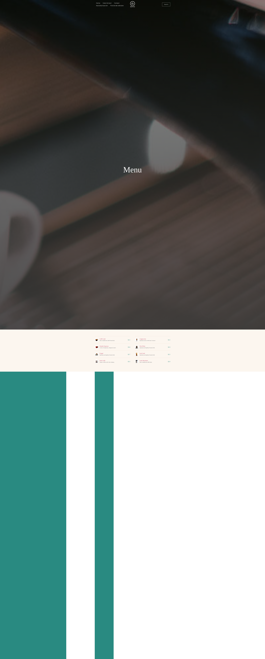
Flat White (142, 346)
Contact (116, 3)
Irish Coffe (102, 360)
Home (98, 3)
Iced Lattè (142, 353)
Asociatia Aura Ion (102, 5)
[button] (166, 4)
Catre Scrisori (107, 3)
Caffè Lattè (103, 339)
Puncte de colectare (117, 5)
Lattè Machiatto (144, 360)
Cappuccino (143, 339)
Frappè (101, 353)
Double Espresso (104, 346)
